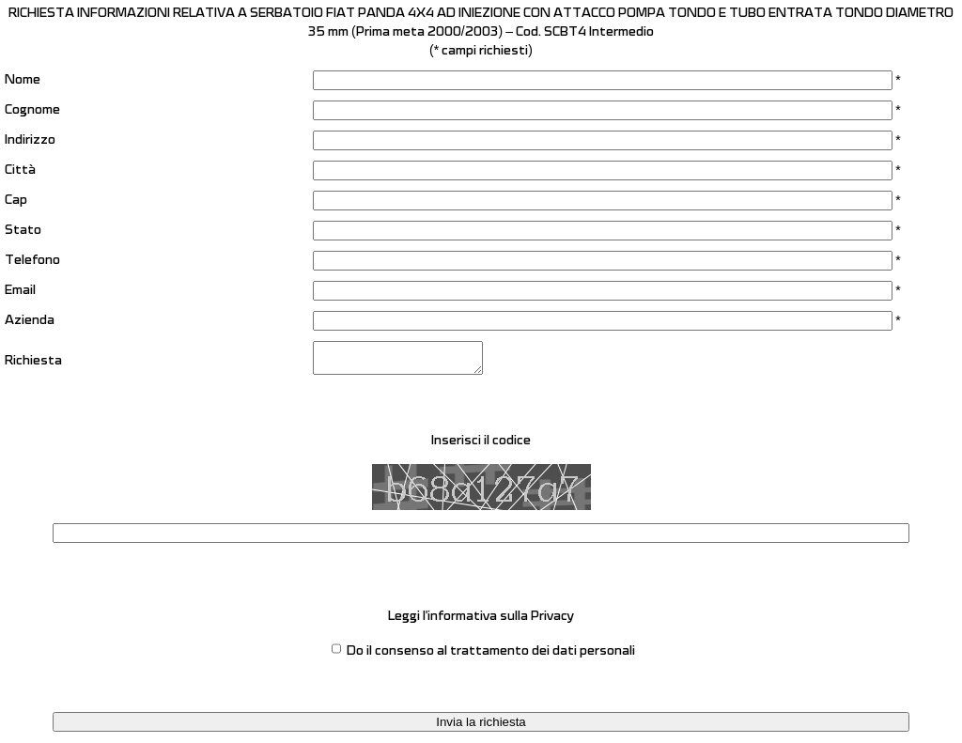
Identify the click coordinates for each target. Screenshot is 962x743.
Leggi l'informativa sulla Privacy (481, 622)
